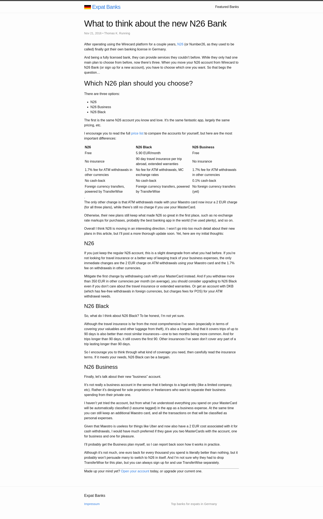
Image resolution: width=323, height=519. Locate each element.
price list (137, 133)
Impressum (92, 504)
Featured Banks (227, 7)
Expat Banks (106, 7)
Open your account (135, 471)
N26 (180, 44)
